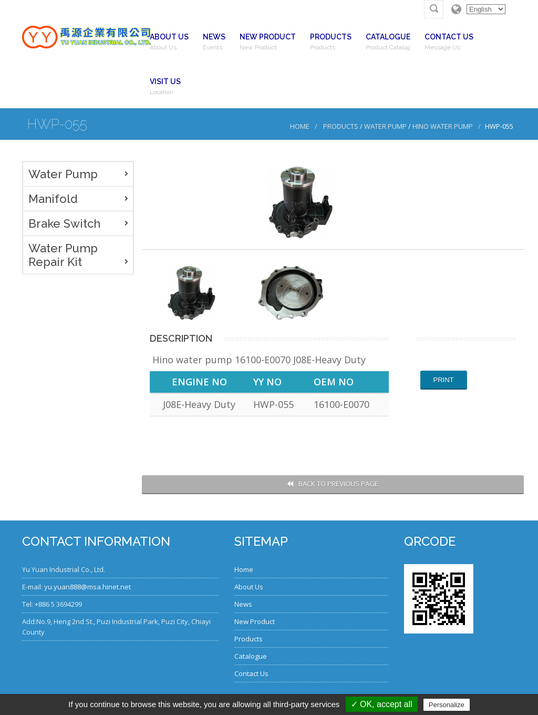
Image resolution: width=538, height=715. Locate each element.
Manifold (53, 199)
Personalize (446, 705)
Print (443, 380)
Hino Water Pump (442, 126)
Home (299, 126)
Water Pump (385, 126)
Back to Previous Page (332, 483)
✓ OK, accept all (381, 704)
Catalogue (250, 656)
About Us (248, 586)
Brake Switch (64, 223)
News (243, 604)
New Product (254, 621)
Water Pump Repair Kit (63, 255)
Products (340, 126)
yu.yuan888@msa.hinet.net (87, 586)
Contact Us (251, 673)
